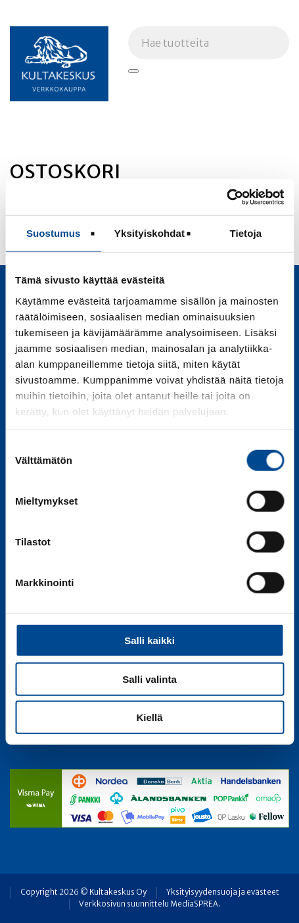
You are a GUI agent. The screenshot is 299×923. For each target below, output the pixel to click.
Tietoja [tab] (245, 233)
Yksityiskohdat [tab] (149, 233)
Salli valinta (149, 678)
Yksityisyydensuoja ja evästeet (222, 892)
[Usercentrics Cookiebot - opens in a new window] (226, 196)
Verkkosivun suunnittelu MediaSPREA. (149, 904)
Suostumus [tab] (53, 233)
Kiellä (149, 717)
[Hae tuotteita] (133, 71)
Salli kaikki (149, 640)
